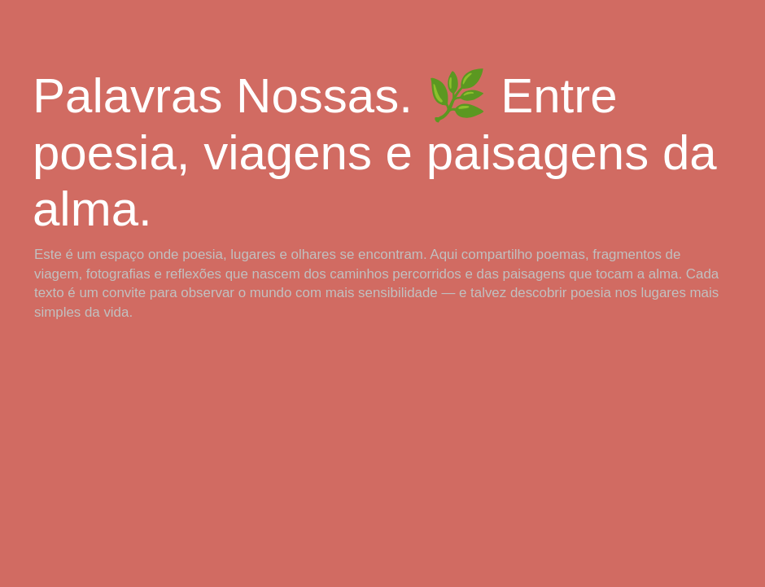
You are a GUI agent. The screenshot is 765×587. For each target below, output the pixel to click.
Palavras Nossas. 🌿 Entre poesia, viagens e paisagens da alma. (375, 152)
